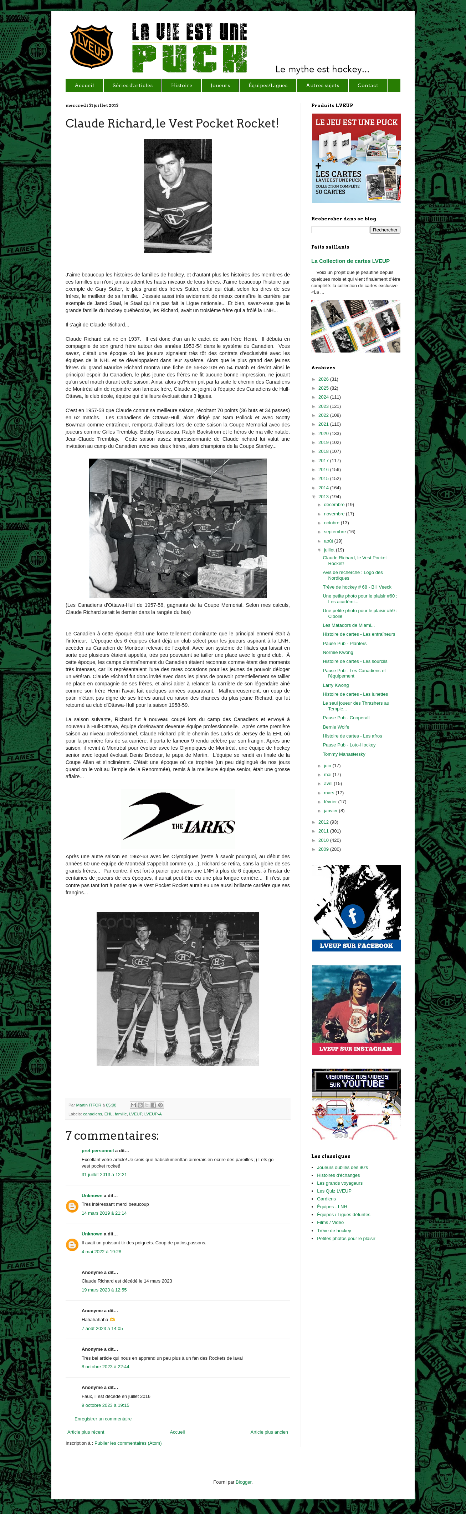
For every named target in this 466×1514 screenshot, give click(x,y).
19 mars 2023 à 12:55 (104, 1290)
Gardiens (326, 1198)
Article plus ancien (269, 1432)
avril (329, 783)
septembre (335, 531)
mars (330, 792)
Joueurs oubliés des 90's (342, 1167)
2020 (324, 433)
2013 (324, 496)
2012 (324, 822)
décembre (335, 504)
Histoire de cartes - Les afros (352, 736)
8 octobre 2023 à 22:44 (105, 1366)
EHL (108, 1113)
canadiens (92, 1113)
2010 (324, 840)
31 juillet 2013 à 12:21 (104, 1174)
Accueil (177, 1432)
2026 (324, 379)
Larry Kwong (336, 685)
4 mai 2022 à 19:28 (101, 1251)
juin (328, 765)
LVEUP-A (153, 1113)
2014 (324, 487)
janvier (331, 810)
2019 (324, 442)
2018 (324, 451)
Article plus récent (85, 1432)
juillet (330, 550)
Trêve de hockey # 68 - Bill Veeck (357, 587)
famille (121, 1113)
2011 (324, 831)
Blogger (243, 1482)
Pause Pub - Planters (345, 643)
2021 (324, 424)
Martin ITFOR (89, 1105)
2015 (324, 478)
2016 (324, 469)
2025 (324, 388)
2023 (324, 406)
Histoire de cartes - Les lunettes (355, 694)
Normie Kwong (338, 652)
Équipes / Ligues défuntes (343, 1214)
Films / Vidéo (330, 1222)
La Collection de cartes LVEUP (350, 261)
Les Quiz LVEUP (334, 1191)
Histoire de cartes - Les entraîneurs (359, 634)
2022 (324, 415)
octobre (332, 522)
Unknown (92, 1195)
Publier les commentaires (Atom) (128, 1443)
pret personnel (98, 1150)
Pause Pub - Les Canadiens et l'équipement (354, 673)
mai (328, 774)
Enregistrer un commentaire (103, 1418)
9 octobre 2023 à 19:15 (105, 1405)
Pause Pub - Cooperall (346, 717)
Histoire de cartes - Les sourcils (355, 661)
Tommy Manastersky (344, 754)
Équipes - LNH (332, 1206)
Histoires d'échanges (338, 1175)
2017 (324, 460)
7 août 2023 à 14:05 (102, 1328)
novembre (335, 513)
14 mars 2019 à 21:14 (104, 1213)
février (331, 801)
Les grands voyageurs (340, 1183)
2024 (324, 397)
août (329, 541)
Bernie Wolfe (336, 727)
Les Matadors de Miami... (349, 625)
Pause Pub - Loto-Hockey (349, 745)
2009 (324, 849)
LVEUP (135, 1113)
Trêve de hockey (334, 1230)
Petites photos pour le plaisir (346, 1238)
